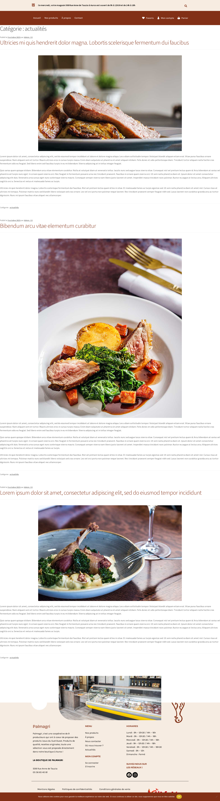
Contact (79, 18)
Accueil (37, 18)
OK (179, 797)
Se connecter (91, 762)
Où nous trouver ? (94, 745)
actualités (14, 207)
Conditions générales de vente (114, 789)
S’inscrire (90, 766)
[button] (185, 6)
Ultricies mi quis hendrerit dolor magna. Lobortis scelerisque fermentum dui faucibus (94, 42)
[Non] (216, 796)
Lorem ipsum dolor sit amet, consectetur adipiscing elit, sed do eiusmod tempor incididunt (100, 492)
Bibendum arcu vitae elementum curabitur (48, 225)
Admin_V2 (28, 37)
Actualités (90, 749)
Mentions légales (46, 789)
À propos (66, 18)
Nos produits (51, 18)
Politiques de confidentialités (77, 789)
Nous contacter (93, 741)
